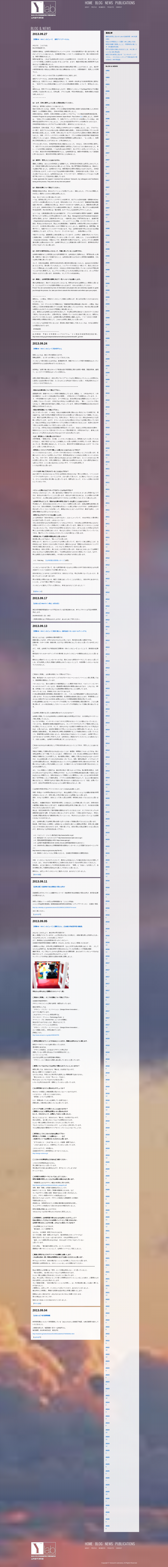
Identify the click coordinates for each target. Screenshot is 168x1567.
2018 (107, 1038)
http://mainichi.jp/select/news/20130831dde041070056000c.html (53, 1334)
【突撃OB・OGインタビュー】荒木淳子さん (47, 349)
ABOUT (87, 7)
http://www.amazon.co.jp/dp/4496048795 (46, 1035)
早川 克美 (37, 1303)
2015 (107, 798)
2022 (107, 1299)
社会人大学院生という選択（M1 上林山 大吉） (121, 42)
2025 (107, 1450)
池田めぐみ (37, 591)
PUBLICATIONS (125, 2)
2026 (107, 1498)
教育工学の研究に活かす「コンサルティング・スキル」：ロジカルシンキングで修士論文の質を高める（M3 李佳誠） (121, 57)
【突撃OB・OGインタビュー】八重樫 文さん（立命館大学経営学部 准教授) (57, 926)
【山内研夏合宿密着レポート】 (55, 560)
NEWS (109, 2)
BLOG (98, 2)
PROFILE (94, 7)
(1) (81, 116)
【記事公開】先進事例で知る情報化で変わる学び (49, 887)
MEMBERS (102, 7)
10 (106, 121)
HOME (89, 2)
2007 (107, 139)
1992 (107, 70)
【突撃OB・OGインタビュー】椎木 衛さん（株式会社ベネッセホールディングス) (59, 631)
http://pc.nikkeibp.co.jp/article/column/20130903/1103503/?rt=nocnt (54, 907)
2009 (107, 304)
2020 (107, 1162)
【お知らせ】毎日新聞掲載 (41, 1315)
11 (106, 128)
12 (106, 135)
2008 (107, 221)
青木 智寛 (37, 874)
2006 (107, 91)
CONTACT (119, 7)
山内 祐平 (37, 914)
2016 (107, 881)
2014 (107, 716)
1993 (107, 77)
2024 (107, 1402)
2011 (107, 469)
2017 (107, 963)
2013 (107, 633)
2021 (107, 1231)
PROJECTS (110, 7)
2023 (107, 1361)
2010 (107, 386)
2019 (107, 1114)
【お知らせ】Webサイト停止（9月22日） (46, 603)
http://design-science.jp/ (40, 1153)
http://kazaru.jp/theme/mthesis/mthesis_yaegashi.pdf (50, 1185)
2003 (107, 84)
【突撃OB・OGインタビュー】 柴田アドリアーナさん (51, 39)
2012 (107, 551)
